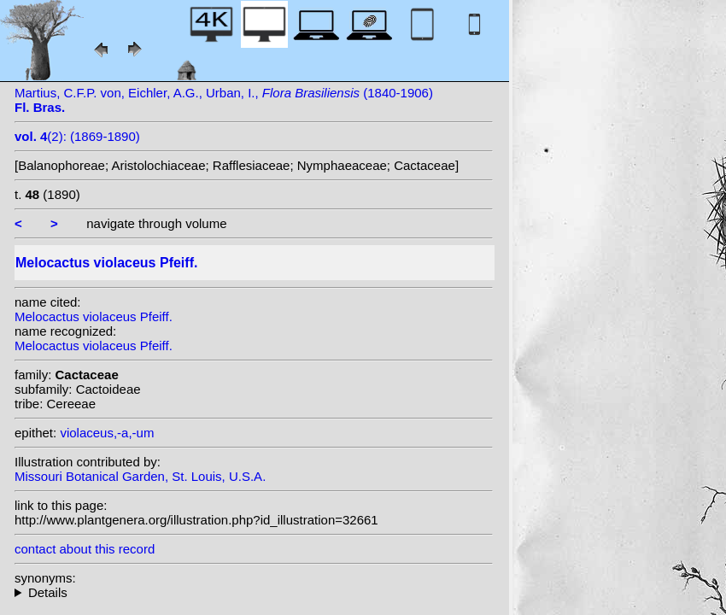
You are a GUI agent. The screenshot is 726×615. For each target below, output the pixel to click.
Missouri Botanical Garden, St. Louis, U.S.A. (140, 476)
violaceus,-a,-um (107, 432)
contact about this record (85, 549)
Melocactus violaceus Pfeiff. (94, 316)
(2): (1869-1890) (77, 136)
